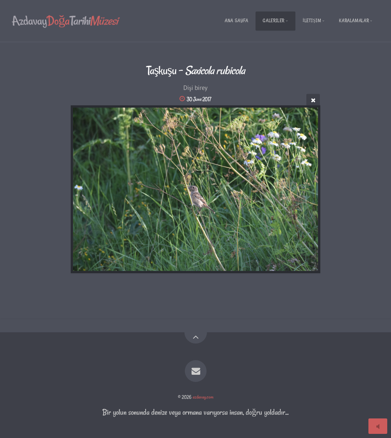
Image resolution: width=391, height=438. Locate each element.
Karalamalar (354, 20)
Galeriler (274, 20)
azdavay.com (203, 397)
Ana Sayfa (236, 20)
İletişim (312, 20)
